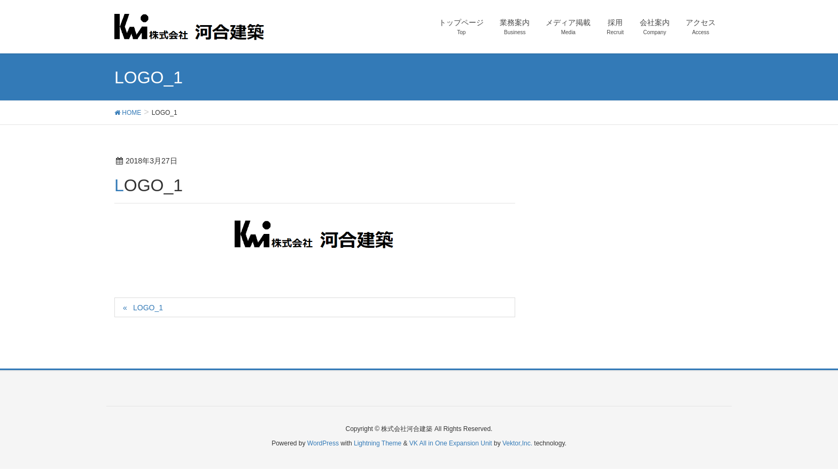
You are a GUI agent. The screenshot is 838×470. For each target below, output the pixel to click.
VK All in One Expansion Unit (450, 443)
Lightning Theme (377, 443)
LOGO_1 (148, 307)
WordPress (323, 443)
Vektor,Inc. (517, 443)
